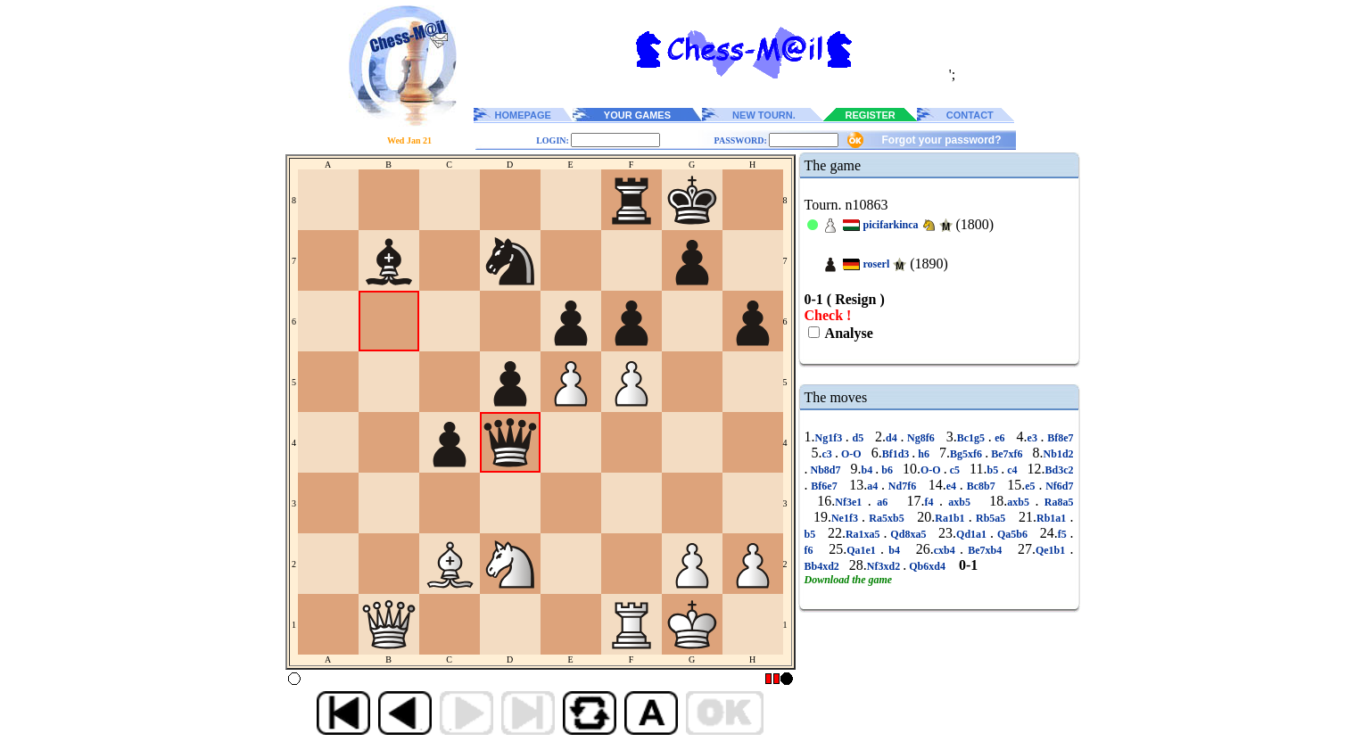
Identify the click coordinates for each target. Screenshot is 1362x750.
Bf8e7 (1059, 438)
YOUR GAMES (637, 115)
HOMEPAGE (523, 115)
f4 (932, 502)
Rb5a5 (991, 518)
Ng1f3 (830, 438)
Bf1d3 (897, 454)
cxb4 (947, 550)
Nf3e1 (851, 502)
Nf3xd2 (885, 566)
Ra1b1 (952, 518)
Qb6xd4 (927, 566)
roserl (876, 264)
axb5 (960, 502)
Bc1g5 (972, 438)
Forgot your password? (941, 140)
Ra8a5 (1055, 502)
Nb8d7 (826, 470)
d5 (858, 438)
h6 (923, 454)
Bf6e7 (824, 486)
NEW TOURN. (764, 115)
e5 (1031, 486)
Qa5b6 (1012, 534)
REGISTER (871, 115)
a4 (874, 486)
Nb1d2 (1059, 454)
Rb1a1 (1053, 518)
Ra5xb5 (886, 518)
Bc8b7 (981, 486)
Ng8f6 (920, 438)
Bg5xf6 (967, 454)
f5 (1064, 534)
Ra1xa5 (865, 534)
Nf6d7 (1057, 486)
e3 (1034, 438)
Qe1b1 (1053, 550)
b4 (869, 470)
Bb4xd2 (823, 566)
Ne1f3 (846, 518)
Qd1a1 (973, 534)
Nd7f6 (902, 486)
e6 (1000, 438)
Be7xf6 (1006, 454)
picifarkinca (891, 224)
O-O (851, 454)
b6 (887, 470)
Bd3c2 (1059, 470)
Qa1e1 (863, 550)
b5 (993, 470)
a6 (882, 502)
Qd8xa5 (908, 534)
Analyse (847, 333)
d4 (893, 438)
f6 (811, 550)
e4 (953, 486)
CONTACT (970, 115)
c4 (1011, 470)
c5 (954, 470)
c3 (828, 454)
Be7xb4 (984, 550)
